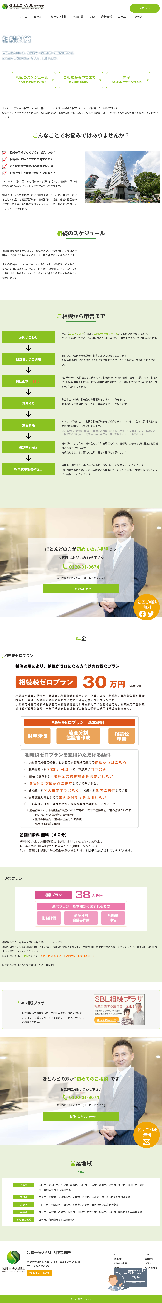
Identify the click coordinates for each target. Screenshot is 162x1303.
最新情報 (149, 1258)
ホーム (117, 1254)
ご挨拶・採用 (120, 1263)
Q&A (147, 1254)
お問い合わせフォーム (106, 333)
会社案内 (118, 1258)
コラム (148, 1263)
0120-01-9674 (76, 333)
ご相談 (25, 956)
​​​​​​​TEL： (30, 1266)
